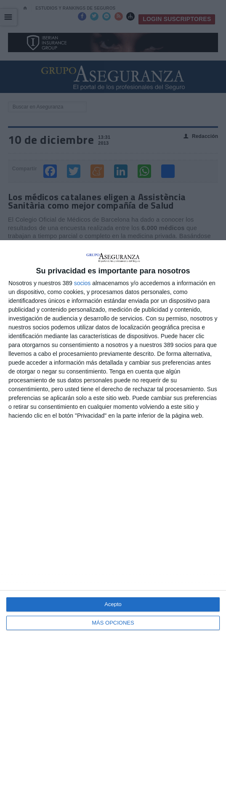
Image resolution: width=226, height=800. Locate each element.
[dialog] (113, 520)
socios (82, 283)
